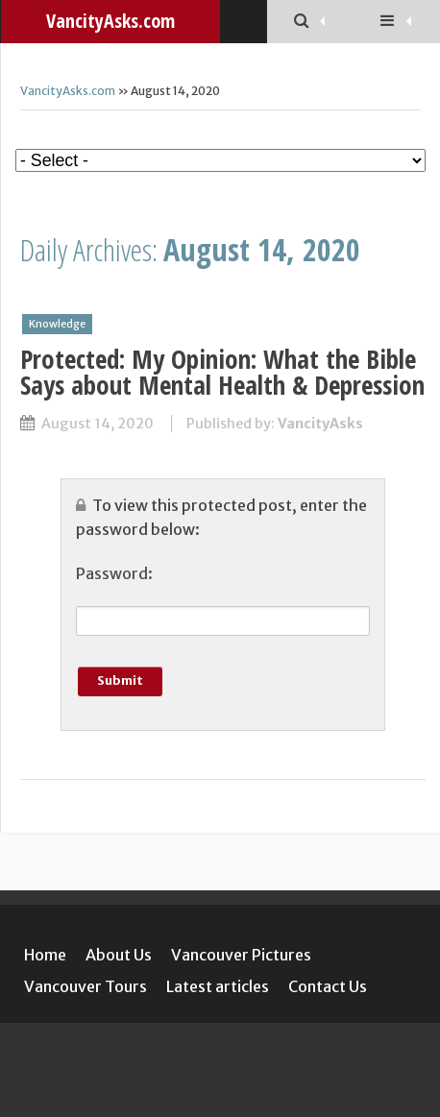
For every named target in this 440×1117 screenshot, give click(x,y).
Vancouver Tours (85, 986)
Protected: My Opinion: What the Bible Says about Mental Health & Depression (222, 371)
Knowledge (57, 323)
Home (45, 954)
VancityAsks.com (67, 91)
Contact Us (327, 986)
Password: (114, 573)
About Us (119, 954)
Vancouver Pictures (241, 954)
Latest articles (217, 986)
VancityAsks (320, 423)
